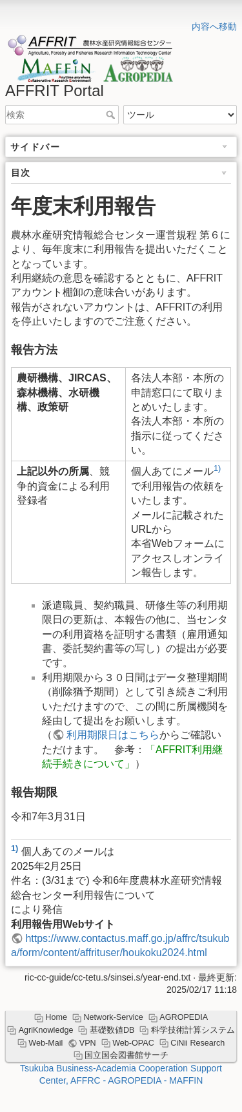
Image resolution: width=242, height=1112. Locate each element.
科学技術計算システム (193, 1030)
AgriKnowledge (46, 1030)
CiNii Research (197, 1043)
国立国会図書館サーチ (126, 1055)
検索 (112, 114)
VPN (87, 1043)
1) (217, 468)
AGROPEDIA (183, 1017)
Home (56, 1017)
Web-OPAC (133, 1043)
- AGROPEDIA (133, 1080)
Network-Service (113, 1017)
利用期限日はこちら (112, 734)
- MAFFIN (183, 1080)
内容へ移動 (214, 26)
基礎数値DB (112, 1030)
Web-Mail (45, 1043)
